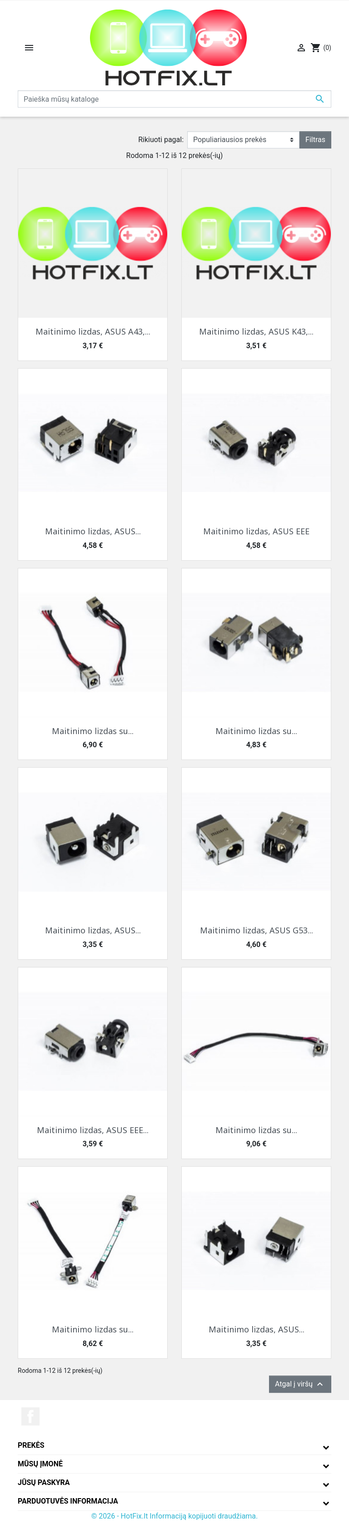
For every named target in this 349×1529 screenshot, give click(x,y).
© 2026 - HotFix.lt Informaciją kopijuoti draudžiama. (174, 1516)
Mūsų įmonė (40, 1464)
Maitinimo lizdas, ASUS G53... (256, 930)
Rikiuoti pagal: (161, 139)
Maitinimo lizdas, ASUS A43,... (92, 331)
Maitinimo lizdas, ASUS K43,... (256, 331)
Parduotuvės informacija (68, 1501)
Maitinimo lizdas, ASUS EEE (256, 531)
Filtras (315, 139)
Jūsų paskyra (44, 1482)
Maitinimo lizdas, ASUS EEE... (93, 1130)
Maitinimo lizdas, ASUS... (93, 531)
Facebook (30, 1416)
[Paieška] (174, 99)
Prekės (31, 1445)
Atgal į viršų (300, 1384)
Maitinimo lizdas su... (93, 730)
